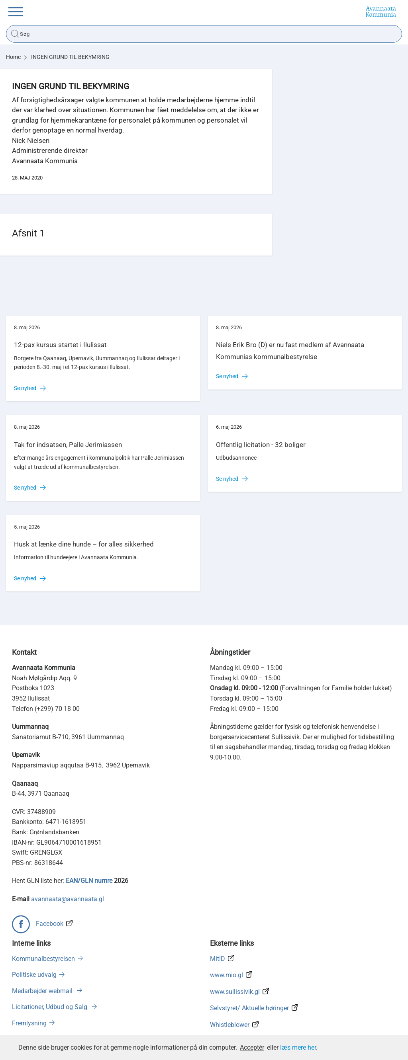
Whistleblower (229, 1025)
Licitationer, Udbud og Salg (50, 1007)
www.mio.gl (226, 975)
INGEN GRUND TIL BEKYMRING (70, 57)
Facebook (49, 923)
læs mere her (298, 1047)
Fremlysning (29, 1023)
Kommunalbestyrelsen (43, 958)
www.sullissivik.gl (235, 992)
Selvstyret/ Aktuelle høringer (249, 1008)
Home (13, 57)
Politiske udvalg (34, 974)
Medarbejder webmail (43, 991)
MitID (217, 958)
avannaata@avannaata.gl (67, 899)
